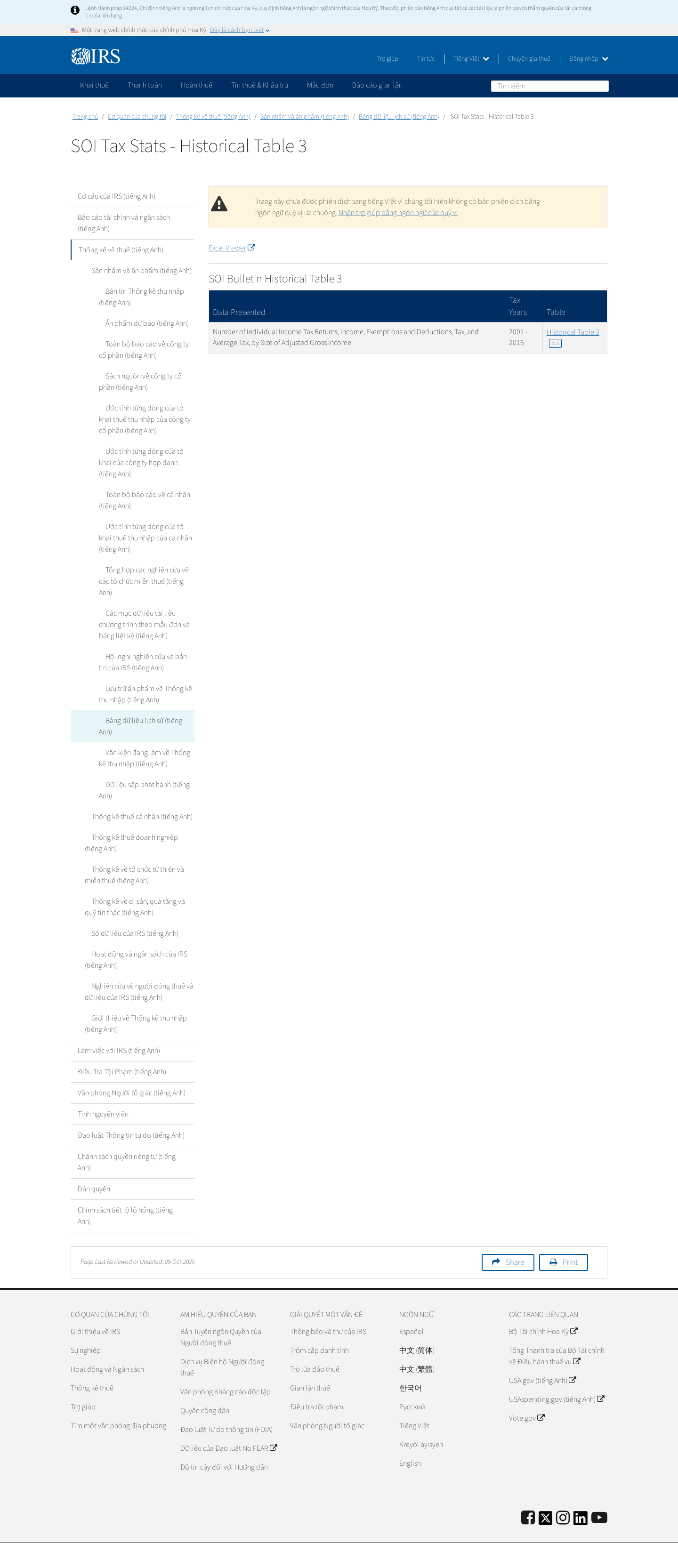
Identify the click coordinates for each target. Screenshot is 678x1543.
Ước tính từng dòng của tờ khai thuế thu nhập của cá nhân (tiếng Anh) (145, 538)
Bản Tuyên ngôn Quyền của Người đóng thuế (220, 1315)
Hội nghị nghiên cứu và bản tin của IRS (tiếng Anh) (144, 651)
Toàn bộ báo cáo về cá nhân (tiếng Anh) (141, 500)
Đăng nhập (588, 59)
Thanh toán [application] (145, 85)
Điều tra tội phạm (316, 1384)
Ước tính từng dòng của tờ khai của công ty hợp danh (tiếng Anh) (145, 462)
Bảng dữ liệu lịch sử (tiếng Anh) (399, 116)
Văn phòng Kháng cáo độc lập (225, 1369)
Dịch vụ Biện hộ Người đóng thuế (222, 1345)
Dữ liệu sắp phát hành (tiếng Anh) (141, 768)
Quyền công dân (204, 1388)
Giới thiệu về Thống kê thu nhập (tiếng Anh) (132, 1001)
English (410, 1441)
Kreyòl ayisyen (421, 1422)
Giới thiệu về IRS (95, 1309)
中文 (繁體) (417, 1347)
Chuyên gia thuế (529, 59)
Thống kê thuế (92, 1365)
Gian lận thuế (310, 1365)
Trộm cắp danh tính (319, 1328)
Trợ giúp (387, 59)
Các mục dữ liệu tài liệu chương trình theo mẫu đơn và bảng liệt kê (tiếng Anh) (146, 613)
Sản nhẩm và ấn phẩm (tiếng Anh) (304, 116)
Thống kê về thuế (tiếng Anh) (213, 116)
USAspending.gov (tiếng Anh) (556, 1377)
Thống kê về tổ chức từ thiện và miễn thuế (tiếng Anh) (131, 852)
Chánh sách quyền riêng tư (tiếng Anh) (127, 1139)
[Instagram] (563, 1495)
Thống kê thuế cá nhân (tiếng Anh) (135, 794)
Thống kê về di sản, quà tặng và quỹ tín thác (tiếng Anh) (138, 884)
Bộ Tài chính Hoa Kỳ (543, 1309)
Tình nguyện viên (103, 1091)
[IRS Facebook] (528, 1495)
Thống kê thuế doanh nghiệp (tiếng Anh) (137, 820)
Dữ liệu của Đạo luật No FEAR (228, 1426)
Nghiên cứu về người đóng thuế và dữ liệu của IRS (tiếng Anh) (136, 969)
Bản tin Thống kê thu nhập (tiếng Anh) (138, 297)
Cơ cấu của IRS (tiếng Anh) (116, 196)
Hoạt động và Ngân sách (107, 1347)
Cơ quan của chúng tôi (137, 116)
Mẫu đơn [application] (320, 85)
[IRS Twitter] (546, 1498)
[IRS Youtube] (599, 1495)
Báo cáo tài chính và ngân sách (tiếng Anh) (124, 223)
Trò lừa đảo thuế (314, 1347)
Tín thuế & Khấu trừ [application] (259, 85)
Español (411, 1309)
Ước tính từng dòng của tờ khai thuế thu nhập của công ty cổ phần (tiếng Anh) (145, 419)
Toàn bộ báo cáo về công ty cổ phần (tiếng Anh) (145, 350)
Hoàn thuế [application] (196, 85)
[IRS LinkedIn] (580, 1498)
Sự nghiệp (86, 1328)
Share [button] (515, 1240)
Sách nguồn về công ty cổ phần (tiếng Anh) (145, 382)
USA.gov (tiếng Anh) (542, 1358)
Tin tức (426, 59)
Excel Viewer (232, 248)
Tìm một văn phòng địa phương (118, 1403)
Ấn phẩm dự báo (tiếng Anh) (140, 323)
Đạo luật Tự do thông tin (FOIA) (226, 1407)
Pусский (412, 1384)
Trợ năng (594, 1531)
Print (570, 1240)
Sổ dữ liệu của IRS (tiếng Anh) (128, 911)
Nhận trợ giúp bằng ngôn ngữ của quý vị (398, 213)
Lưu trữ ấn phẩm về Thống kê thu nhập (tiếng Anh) (142, 683)
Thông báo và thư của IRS (328, 1309)
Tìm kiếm (601, 86)
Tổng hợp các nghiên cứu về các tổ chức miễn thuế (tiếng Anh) (146, 576)
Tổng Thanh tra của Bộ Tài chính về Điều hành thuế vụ (557, 1333)
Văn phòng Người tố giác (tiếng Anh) (132, 1070)
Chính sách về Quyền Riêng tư (529, 1531)
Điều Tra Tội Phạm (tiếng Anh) (122, 1049)
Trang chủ (85, 116)
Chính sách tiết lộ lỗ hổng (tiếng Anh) (125, 1193)
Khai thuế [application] (94, 85)
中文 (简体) (417, 1328)
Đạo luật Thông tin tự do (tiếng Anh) (131, 1113)
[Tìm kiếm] (550, 86)
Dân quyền (94, 1166)
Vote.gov (526, 1395)
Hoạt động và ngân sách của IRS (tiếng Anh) (133, 937)
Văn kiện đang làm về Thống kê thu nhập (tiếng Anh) (145, 736)
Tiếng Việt (471, 59)
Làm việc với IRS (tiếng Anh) (119, 1028)
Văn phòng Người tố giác (327, 1403)
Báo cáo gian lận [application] (377, 85)
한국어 (410, 1365)
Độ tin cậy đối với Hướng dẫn (224, 1444)
